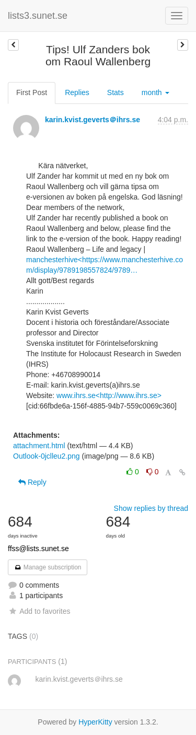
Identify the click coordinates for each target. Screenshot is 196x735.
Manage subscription (48, 567)
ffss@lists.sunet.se (38, 548)
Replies (77, 92)
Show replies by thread (151, 508)
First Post (31, 92)
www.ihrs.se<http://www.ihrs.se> (109, 395)
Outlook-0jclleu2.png (46, 456)
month (155, 92)
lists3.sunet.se (37, 15)
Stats (115, 92)
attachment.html (39, 445)
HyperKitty (95, 722)
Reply (32, 482)
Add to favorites (39, 611)
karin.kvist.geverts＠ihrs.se (92, 119)
